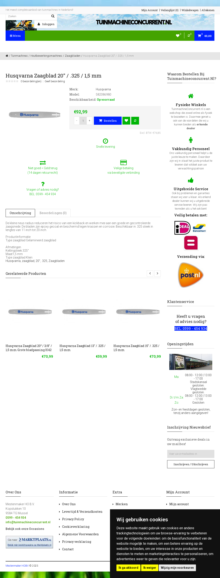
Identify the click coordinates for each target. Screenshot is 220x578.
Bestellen (108, 121)
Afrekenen (208, 10)
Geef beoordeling (55, 81)
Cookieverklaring (75, 527)
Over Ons (69, 504)
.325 (44, 261)
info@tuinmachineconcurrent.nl (28, 522)
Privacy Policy (73, 519)
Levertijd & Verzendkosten (82, 512)
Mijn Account (149, 10)
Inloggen (46, 24)
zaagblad (28, 261)
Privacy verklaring (76, 542)
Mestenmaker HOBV (17, 565)
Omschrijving (20, 213)
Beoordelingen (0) (53, 213)
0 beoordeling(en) (31, 81)
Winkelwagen (190, 10)
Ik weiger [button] (149, 567)
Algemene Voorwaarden (80, 534)
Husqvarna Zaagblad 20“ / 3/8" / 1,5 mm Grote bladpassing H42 (29, 348)
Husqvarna (13, 261)
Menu (15, 36)
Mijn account (179, 504)
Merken (122, 504)
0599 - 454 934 (16, 517)
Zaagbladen (57, 261)
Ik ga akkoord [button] (128, 567)
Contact (68, 549)
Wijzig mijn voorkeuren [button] (177, 567)
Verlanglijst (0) (170, 10)
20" (38, 261)
